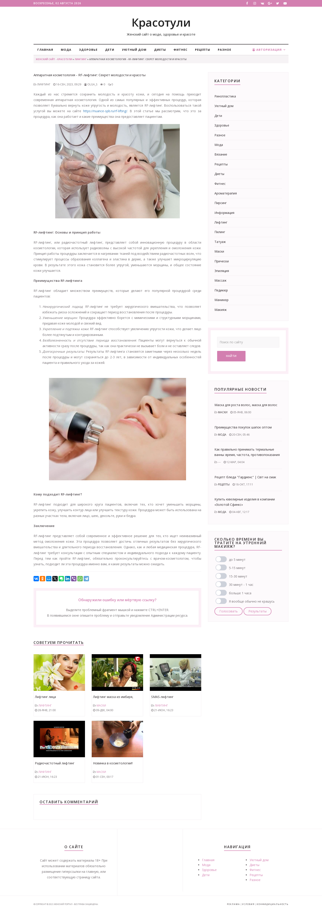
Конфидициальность (272, 904)
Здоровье (88, 50)
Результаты (257, 611)
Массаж (220, 280)
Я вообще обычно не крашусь (252, 601)
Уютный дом (134, 50)
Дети (109, 50)
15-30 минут (238, 576)
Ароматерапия (225, 193)
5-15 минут (237, 568)
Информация (224, 213)
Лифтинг (81, 59)
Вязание (220, 154)
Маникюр (221, 300)
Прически (221, 261)
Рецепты (202, 50)
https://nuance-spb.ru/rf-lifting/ (105, 111)
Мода (66, 50)
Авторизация (267, 50)
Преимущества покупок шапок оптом (243, 427)
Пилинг (219, 232)
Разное (224, 50)
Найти (231, 356)
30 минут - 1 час (241, 584)
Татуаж (220, 242)
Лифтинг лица (45, 697)
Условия (248, 904)
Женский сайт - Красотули (54, 59)
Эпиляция (221, 271)
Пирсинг (220, 203)
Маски (101, 705)
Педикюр (221, 290)
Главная (45, 50)
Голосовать (228, 611)
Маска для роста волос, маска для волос (245, 405)
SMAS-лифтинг (162, 697)
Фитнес (180, 50)
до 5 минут (237, 559)
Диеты (160, 50)
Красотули (161, 22)
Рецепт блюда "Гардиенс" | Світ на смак (245, 477)
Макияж (220, 310)
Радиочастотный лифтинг (54, 763)
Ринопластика (225, 96)
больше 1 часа (240, 593)
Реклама (233, 904)
